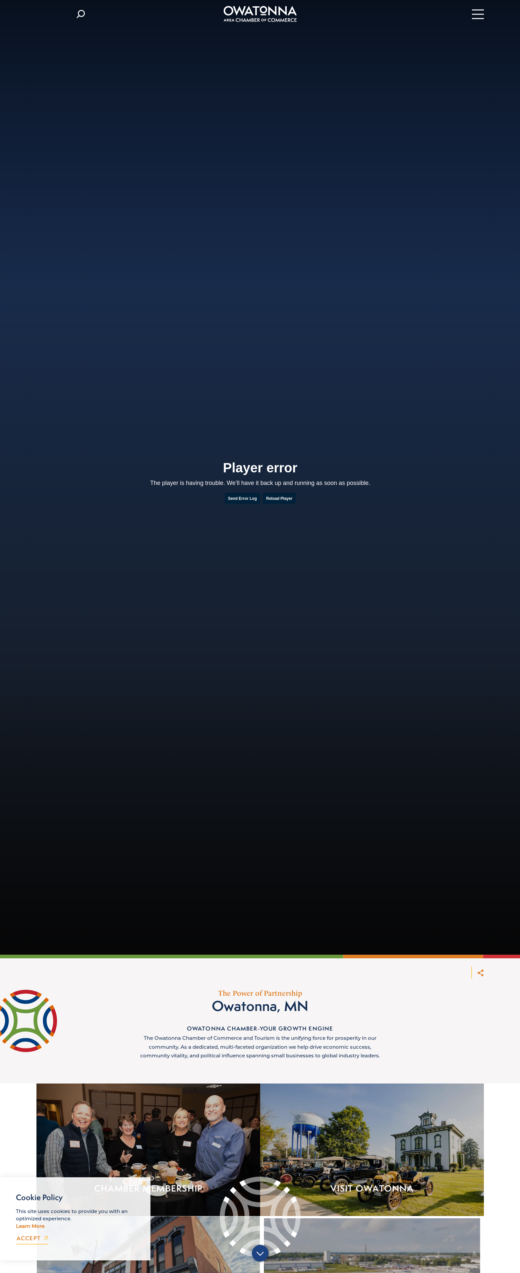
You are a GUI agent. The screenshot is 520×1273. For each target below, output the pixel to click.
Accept (32, 1238)
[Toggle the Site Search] (81, 14)
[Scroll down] (260, 1254)
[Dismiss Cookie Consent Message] (144, 1183)
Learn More (30, 1226)
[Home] (260, 14)
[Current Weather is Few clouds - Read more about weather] (52, 14)
